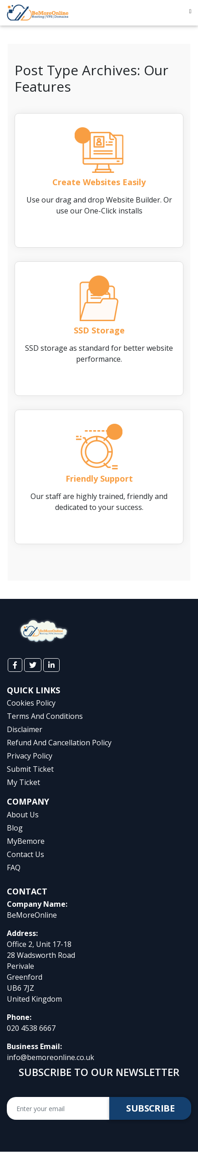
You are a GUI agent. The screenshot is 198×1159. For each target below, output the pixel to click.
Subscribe (150, 1108)
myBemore (26, 841)
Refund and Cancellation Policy (59, 743)
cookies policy (31, 703)
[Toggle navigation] (190, 12)
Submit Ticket (30, 769)
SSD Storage (99, 330)
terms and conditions (45, 716)
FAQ (13, 868)
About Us (23, 815)
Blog (15, 828)
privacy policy (29, 756)
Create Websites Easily (99, 182)
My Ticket (23, 782)
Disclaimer (24, 729)
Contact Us (25, 854)
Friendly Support (99, 478)
